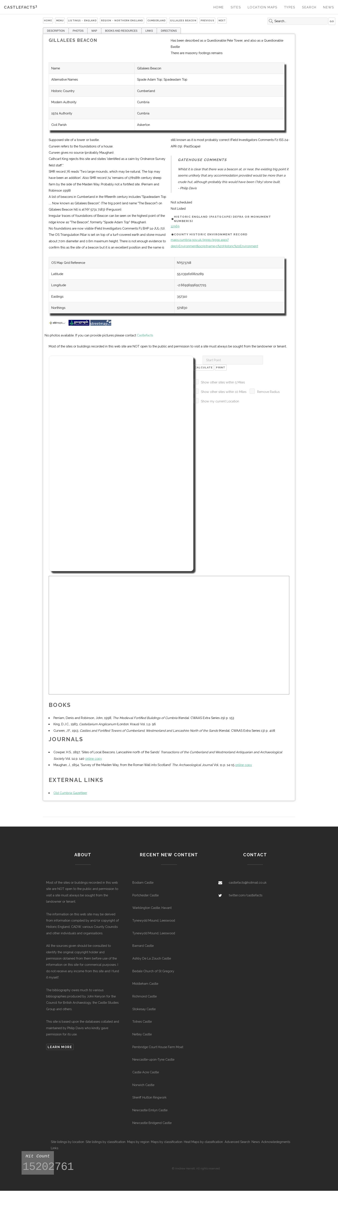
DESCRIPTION (56, 30)
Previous (207, 20)
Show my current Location (220, 401)
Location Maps (262, 7)
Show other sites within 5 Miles (223, 382)
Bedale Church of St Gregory (153, 971)
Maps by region (138, 1142)
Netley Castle (142, 1034)
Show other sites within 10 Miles (223, 392)
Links (54, 1148)
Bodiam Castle (142, 882)
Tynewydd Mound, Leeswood (153, 920)
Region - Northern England (122, 20)
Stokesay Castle (144, 1009)
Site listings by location (67, 1142)
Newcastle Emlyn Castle (149, 1110)
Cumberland (156, 20)
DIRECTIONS (169, 30)
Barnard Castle (143, 945)
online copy (93, 758)
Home (218, 7)
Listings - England (82, 20)
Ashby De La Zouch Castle (151, 958)
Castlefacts (20, 7)
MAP (94, 30)
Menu (60, 20)
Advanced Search (237, 1142)
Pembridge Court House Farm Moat (157, 1047)
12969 (175, 226)
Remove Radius (268, 392)
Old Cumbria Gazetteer (70, 793)
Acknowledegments (275, 1142)
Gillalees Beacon (183, 20)
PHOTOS (78, 30)
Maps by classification (166, 1142)
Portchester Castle (145, 895)
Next (222, 20)
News (328, 7)
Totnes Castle (142, 1021)
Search (309, 7)
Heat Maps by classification (203, 1142)
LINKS (149, 30)
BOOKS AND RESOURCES (121, 30)
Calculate (204, 367)
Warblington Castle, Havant (152, 908)
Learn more (60, 1047)
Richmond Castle (144, 996)
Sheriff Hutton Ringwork (149, 1097)
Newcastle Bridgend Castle (152, 1123)
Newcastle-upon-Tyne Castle (153, 1059)
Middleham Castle (145, 983)
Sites (236, 7)
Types (289, 7)
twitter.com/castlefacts (245, 895)
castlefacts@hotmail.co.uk (248, 882)
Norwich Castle (143, 1085)
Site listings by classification (105, 1142)
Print (220, 367)
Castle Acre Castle (145, 1072)
